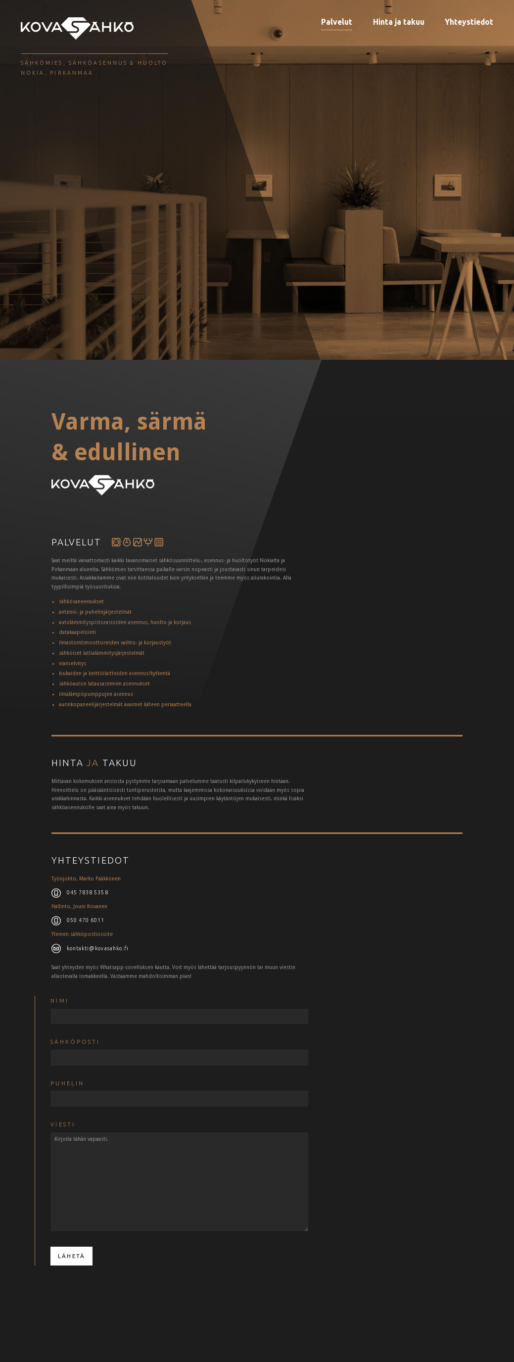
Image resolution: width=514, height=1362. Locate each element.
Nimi (59, 1000)
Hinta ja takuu (398, 21)
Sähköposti (75, 1041)
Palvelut (336, 21)
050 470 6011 (85, 920)
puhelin (67, 1083)
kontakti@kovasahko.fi (98, 948)
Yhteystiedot (469, 21)
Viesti (62, 1124)
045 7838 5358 (87, 892)
